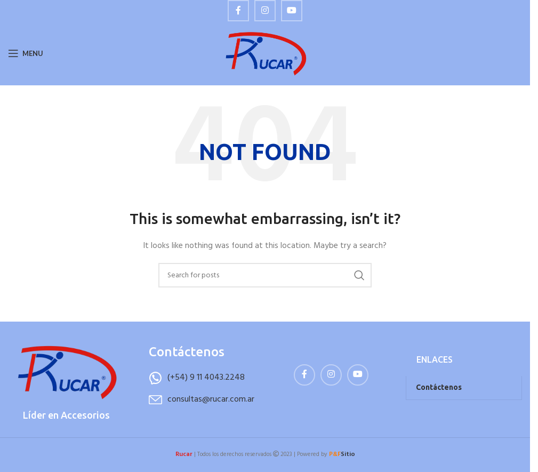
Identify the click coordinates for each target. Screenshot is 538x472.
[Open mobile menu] (26, 53)
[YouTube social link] (291, 10)
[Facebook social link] (238, 10)
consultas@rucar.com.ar (210, 399)
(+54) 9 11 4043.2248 (206, 378)
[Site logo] (265, 53)
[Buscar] (265, 275)
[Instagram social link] (265, 10)
